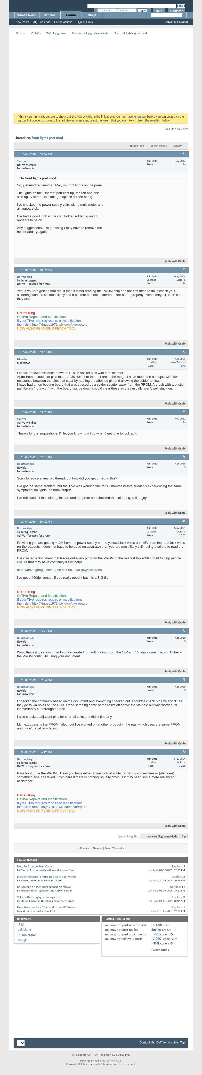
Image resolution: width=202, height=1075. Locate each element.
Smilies (156, 930)
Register (176, 11)
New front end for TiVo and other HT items (46, 907)
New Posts (22, 22)
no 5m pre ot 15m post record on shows (44, 887)
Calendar (46, 22)
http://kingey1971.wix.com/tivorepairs (59, 324)
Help (159, 11)
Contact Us (147, 1042)
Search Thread (159, 145)
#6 (183, 521)
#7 (183, 630)
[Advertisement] (106, 72)
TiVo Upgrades (56, 33)
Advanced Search (176, 21)
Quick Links (85, 22)
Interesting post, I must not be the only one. (47, 877)
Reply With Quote (172, 261)
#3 (183, 352)
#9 (183, 751)
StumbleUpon (27, 935)
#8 (183, 679)
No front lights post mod (45, 138)
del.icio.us (24, 929)
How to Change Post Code (34, 866)
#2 (183, 269)
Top (184, 836)
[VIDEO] (157, 939)
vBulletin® (100, 1060)
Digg (21, 924)
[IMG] (155, 934)
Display (177, 145)
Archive (173, 1042)
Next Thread (113, 848)
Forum (71, 15)
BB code (157, 925)
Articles (49, 15)
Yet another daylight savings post (39, 897)
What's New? (26, 15)
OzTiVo (36, 33)
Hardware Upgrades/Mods (90, 33)
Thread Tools (137, 145)
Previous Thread (91, 848)
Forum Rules (160, 950)
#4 (183, 412)
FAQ (34, 22)
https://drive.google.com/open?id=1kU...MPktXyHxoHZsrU (60, 570)
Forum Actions (63, 22)
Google (22, 940)
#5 (183, 457)
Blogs (92, 15)
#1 (183, 154)
